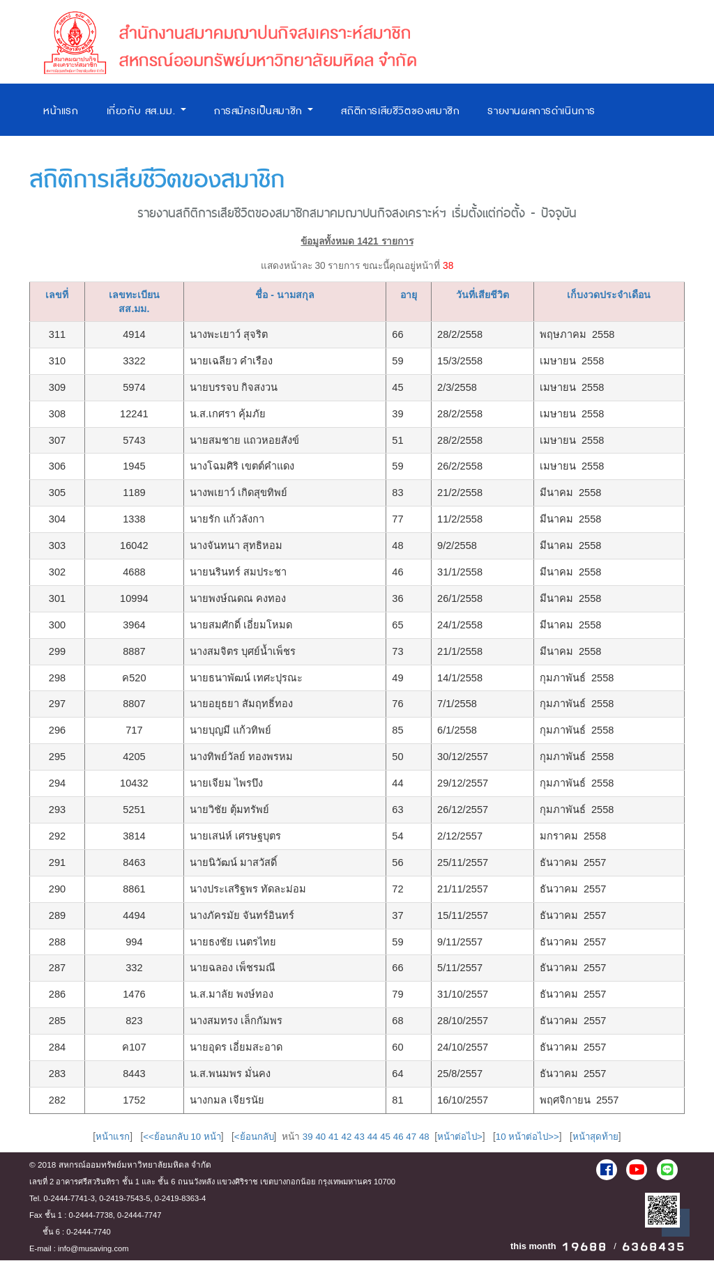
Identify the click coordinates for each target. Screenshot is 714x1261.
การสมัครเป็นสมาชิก (264, 111)
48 (425, 1137)
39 (305, 1137)
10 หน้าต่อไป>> (531, 1137)
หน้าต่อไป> (462, 1137)
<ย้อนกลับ (251, 1137)
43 (359, 1137)
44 (372, 1137)
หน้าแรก (61, 111)
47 (412, 1137)
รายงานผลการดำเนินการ (541, 111)
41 (332, 1137)
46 (398, 1137)
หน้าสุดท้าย (601, 1137)
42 (345, 1137)
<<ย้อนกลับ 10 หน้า (177, 1137)
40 (318, 1137)
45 (385, 1137)
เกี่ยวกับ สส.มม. (146, 111)
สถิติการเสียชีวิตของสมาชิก (400, 111)
